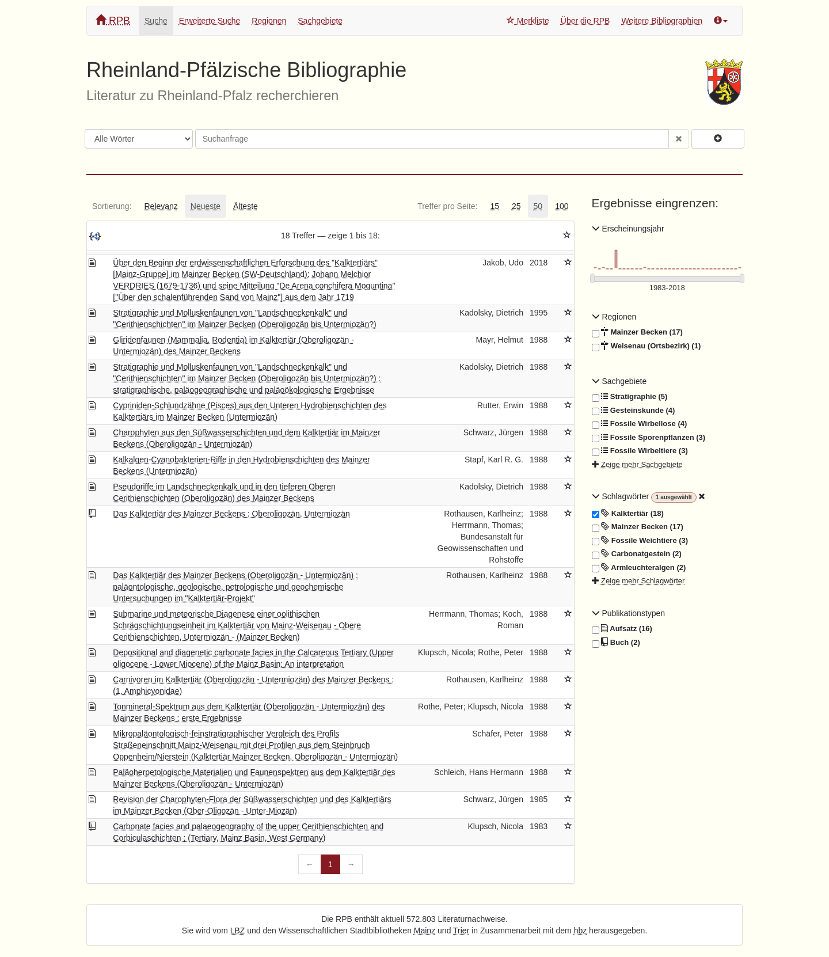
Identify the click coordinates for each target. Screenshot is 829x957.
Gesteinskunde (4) (633, 410)
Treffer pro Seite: (447, 206)
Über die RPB (585, 20)
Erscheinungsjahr (628, 228)
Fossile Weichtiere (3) (640, 541)
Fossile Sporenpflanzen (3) (649, 437)
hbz (580, 930)
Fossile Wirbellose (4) (639, 424)
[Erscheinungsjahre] (667, 288)
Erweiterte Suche (210, 20)
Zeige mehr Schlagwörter (638, 580)
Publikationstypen (629, 613)
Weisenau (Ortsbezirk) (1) (646, 346)
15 (494, 206)
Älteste (245, 206)
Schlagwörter (621, 496)
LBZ (237, 930)
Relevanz (160, 206)
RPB (113, 20)
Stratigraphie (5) (630, 397)
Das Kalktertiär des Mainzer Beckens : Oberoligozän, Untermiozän (231, 513)
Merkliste (528, 20)
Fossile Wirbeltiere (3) (640, 451)
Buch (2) (616, 642)
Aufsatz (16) (622, 629)
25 (516, 206)
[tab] (111, 206)
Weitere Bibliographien (661, 20)
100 (561, 206)
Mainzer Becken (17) (637, 332)
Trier (461, 930)
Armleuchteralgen (639, 568)
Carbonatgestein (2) (637, 554)
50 (538, 206)
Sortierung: (111, 206)
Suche (156, 20)
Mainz (424, 930)
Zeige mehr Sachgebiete (637, 464)
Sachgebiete (320, 20)
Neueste (205, 206)
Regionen (269, 20)
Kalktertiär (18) (628, 513)
